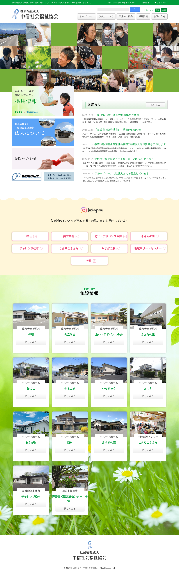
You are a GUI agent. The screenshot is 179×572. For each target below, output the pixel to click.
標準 (157, 10)
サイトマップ (162, 3)
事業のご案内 (126, 16)
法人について (106, 16)
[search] (113, 10)
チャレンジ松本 (29, 248)
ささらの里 (148, 236)
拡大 (164, 10)
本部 (88, 260)
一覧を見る (153, 105)
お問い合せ (159, 16)
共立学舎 (68, 236)
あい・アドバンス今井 (108, 236)
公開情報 (145, 3)
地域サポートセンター (148, 248)
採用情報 (143, 16)
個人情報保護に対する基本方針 (122, 3)
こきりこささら (68, 248)
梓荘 (29, 236)
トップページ (86, 16)
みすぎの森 (108, 248)
